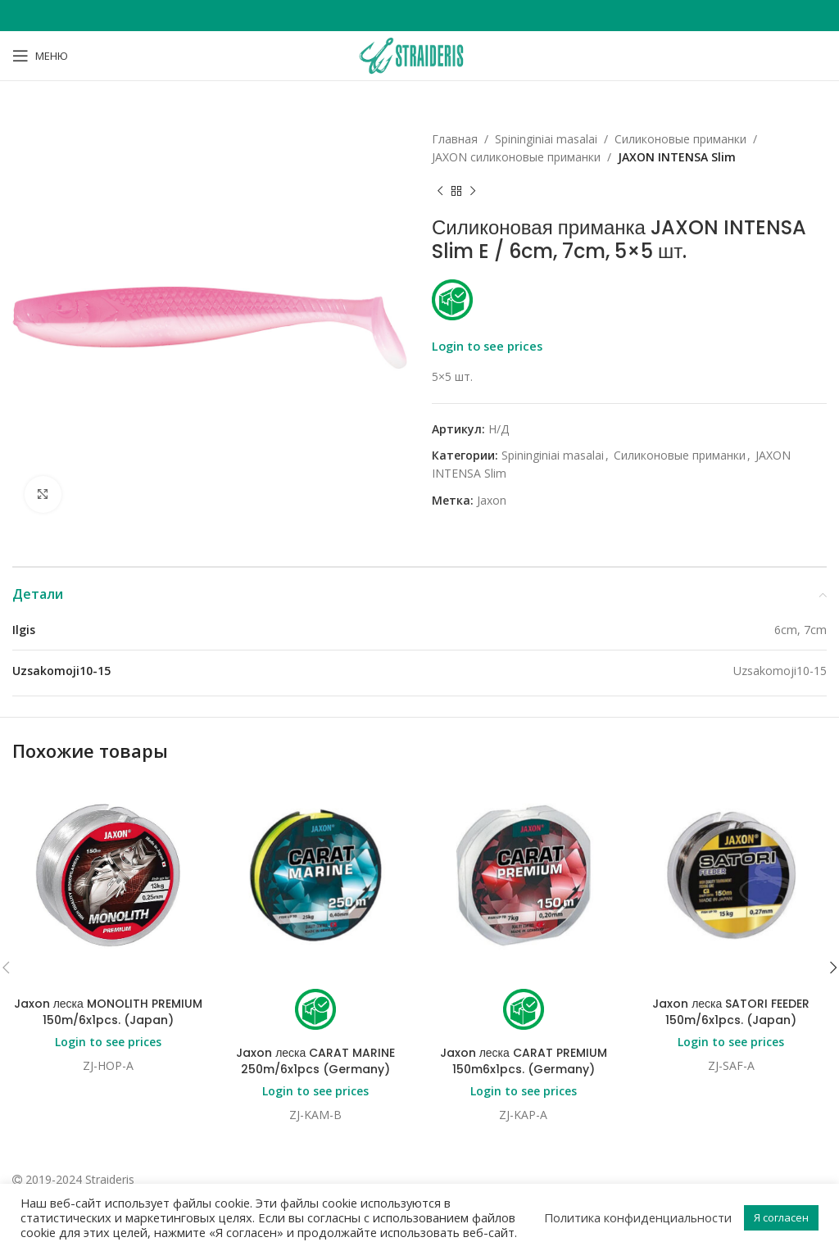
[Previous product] (440, 192)
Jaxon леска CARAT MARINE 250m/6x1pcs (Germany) (315, 1061)
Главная (455, 139)
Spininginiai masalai (546, 139)
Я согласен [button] (781, 1217)
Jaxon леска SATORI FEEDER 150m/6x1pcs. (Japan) (731, 1011)
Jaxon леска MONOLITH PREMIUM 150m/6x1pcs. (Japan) (108, 1011)
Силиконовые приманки (680, 139)
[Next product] (473, 192)
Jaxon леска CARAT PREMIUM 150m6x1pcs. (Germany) (523, 1061)
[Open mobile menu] (40, 55)
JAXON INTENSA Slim (677, 157)
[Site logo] (419, 54)
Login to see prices (487, 346)
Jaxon (491, 500)
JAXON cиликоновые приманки (516, 157)
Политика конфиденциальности (638, 1217)
